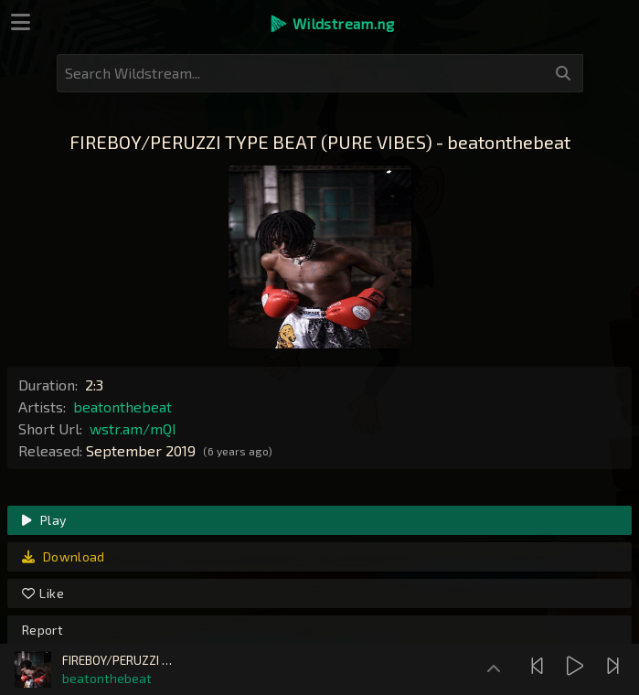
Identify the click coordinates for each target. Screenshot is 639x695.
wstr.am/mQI (133, 428)
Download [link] (63, 556)
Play (44, 520)
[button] (331, 24)
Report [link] (42, 629)
